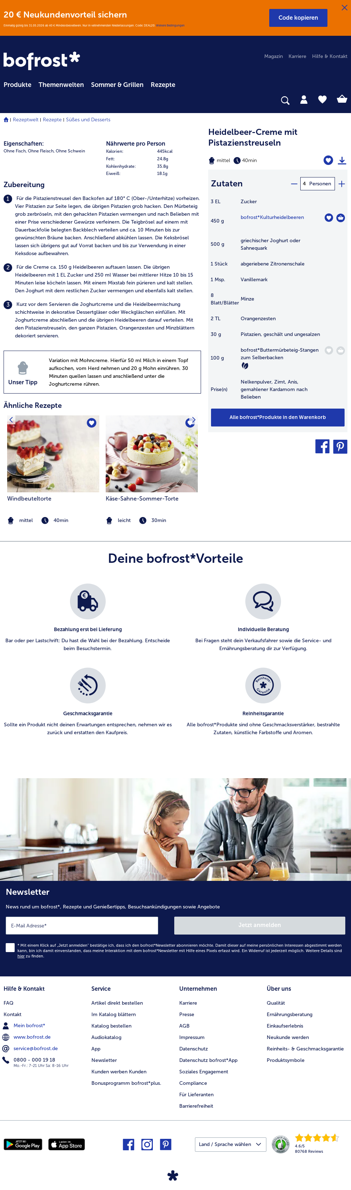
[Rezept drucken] (342, 160)
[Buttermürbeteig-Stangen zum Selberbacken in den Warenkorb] (340, 350)
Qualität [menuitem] (276, 1003)
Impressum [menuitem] (192, 1037)
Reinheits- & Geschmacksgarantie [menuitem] (305, 1049)
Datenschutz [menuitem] (193, 1049)
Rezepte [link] (163, 85)
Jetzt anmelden (260, 925)
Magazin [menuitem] (273, 56)
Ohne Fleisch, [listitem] (41, 150)
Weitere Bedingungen (170, 25)
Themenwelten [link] (61, 85)
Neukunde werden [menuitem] (288, 1037)
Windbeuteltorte (29, 498)
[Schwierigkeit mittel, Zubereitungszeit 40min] (253, 160)
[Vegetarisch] (245, 365)
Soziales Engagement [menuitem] (203, 1072)
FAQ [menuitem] (9, 1003)
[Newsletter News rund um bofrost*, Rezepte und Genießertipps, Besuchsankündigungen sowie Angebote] (175, 928)
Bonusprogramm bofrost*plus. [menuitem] (126, 1083)
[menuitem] (17, 83)
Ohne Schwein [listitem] (70, 150)
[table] (277, 303)
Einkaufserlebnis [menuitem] (285, 1026)
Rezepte (52, 120)
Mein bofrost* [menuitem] (24, 1025)
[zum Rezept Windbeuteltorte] (53, 453)
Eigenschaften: (24, 143)
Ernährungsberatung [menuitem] (289, 1014)
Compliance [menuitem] (193, 1083)
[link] (43, 61)
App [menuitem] (95, 1049)
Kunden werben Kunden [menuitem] (118, 1072)
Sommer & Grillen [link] (117, 85)
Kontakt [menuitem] (12, 1014)
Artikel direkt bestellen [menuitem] (117, 1003)
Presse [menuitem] (186, 1014)
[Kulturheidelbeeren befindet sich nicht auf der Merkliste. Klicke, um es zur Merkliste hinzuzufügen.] (329, 218)
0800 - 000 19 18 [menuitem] (29, 1060)
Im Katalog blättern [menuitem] (113, 1014)
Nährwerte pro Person (135, 143)
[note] (151, 520)
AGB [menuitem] (184, 1026)
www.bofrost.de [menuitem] (27, 1037)
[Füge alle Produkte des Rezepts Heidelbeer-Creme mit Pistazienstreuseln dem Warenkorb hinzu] (278, 417)
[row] (153, 151)
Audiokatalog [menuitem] (106, 1037)
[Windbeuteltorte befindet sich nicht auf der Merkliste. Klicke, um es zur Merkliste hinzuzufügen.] (91, 423)
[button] (298, 18)
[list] (175, 668)
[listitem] (102, 226)
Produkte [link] (17, 85)
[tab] (304, 99)
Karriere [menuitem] (297, 56)
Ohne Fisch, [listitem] (15, 150)
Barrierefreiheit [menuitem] (196, 1106)
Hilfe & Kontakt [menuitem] (329, 56)
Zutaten (227, 183)
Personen (320, 184)
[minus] (294, 183)
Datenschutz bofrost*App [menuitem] (208, 1060)
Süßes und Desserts (88, 120)
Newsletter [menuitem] (104, 1060)
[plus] (341, 183)
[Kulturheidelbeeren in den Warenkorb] (340, 218)
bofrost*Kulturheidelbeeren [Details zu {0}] (272, 217)
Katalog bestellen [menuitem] (111, 1026)
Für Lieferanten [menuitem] (196, 1095)
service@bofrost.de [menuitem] (31, 1048)
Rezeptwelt (26, 120)
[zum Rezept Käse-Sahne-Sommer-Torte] (151, 453)
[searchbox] (8, 100)
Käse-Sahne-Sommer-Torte (142, 498)
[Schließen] (344, 8)
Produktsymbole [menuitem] (286, 1060)
